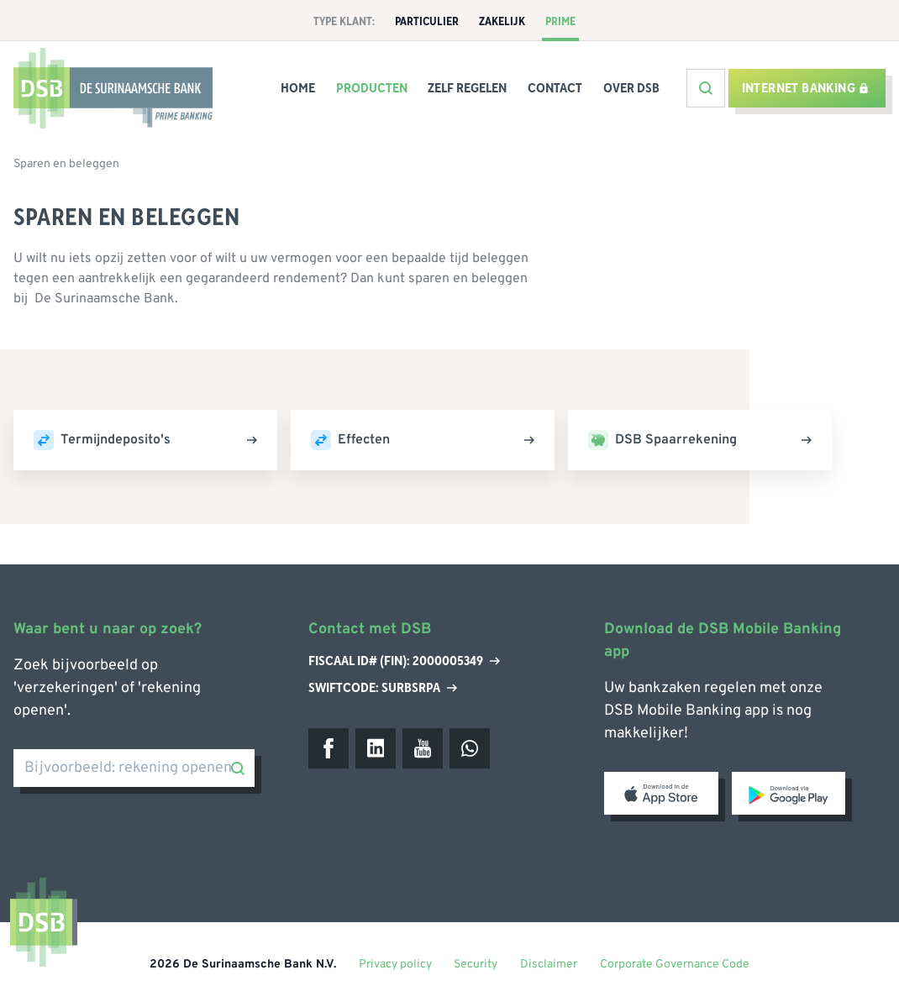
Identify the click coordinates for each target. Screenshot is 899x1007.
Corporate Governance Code (674, 964)
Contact (555, 88)
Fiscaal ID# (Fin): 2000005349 (404, 661)
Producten (371, 88)
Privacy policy (395, 964)
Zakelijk (502, 21)
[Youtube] (422, 748)
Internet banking (805, 88)
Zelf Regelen (467, 88)
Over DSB (631, 88)
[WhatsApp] (470, 748)
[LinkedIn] (375, 748)
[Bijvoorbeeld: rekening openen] (134, 768)
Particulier (427, 21)
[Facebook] (328, 748)
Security (475, 964)
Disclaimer (548, 964)
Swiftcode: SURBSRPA (382, 688)
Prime (560, 21)
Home (298, 88)
